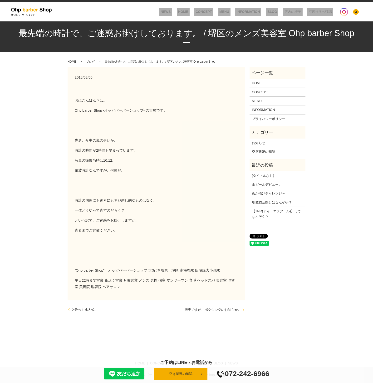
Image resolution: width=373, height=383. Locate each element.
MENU (237, 12)
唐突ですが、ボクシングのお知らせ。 (213, 310)
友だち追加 (124, 373)
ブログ (90, 61)
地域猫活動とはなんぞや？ (272, 202)
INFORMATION (258, 12)
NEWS (187, 12)
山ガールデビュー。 (267, 184)
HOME (201, 12)
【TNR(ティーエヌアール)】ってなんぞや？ (276, 213)
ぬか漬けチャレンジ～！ (270, 193)
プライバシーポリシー (268, 119)
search (355, 11)
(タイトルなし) (263, 176)
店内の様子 (297, 12)
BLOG (279, 12)
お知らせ (258, 143)
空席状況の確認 (321, 12)
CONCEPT (219, 12)
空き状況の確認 (180, 374)
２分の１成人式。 (84, 310)
